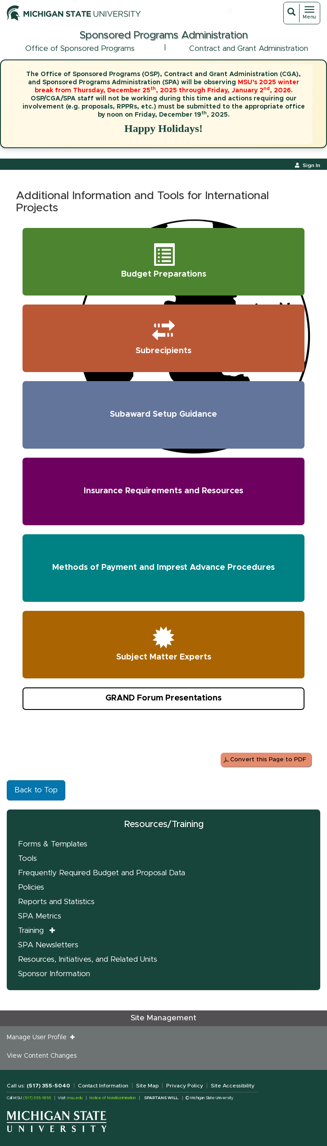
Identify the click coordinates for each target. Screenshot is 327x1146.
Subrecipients (166, 336)
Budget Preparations (163, 259)
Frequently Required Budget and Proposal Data (101, 873)
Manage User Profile (38, 1037)
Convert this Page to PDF (268, 760)
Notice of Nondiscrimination (112, 1098)
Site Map (147, 1085)
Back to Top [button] (36, 790)
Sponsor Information (54, 974)
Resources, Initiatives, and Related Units (87, 959)
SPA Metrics (39, 916)
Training (31, 930)
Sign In (311, 165)
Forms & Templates (52, 844)
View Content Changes (42, 1056)
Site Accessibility (232, 1085)
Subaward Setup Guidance (163, 414)
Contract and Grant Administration (248, 48)
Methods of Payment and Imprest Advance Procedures (163, 568)
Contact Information (103, 1085)
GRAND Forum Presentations (163, 698)
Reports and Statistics (56, 901)
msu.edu (74, 1098)
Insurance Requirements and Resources (163, 491)
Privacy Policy (184, 1085)
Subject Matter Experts (163, 642)
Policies (31, 887)
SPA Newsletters (48, 945)
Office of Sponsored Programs (80, 48)
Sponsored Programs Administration (163, 35)
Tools (27, 858)
